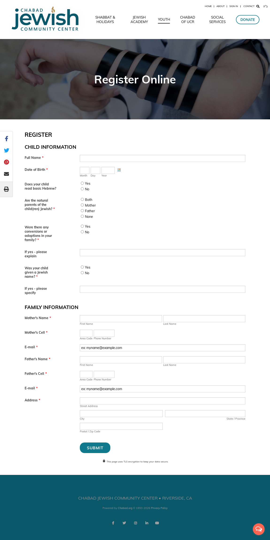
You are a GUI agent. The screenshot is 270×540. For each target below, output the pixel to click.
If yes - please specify (36, 290)
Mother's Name (38, 318)
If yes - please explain (36, 254)
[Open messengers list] (259, 529)
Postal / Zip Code (90, 431)
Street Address (89, 406)
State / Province (236, 418)
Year (104, 175)
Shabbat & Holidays (105, 19)
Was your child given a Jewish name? (36, 272)
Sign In (233, 6)
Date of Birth (36, 170)
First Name (86, 323)
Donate (247, 19)
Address (32, 400)
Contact (249, 6)
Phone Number (102, 338)
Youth (164, 19)
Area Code (86, 338)
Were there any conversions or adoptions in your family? (38, 233)
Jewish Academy (139, 19)
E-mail (31, 347)
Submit (95, 447)
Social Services (217, 19)
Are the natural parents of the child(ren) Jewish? (40, 204)
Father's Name (37, 359)
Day (93, 175)
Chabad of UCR (187, 19)
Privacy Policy (159, 508)
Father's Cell (36, 374)
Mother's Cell (36, 332)
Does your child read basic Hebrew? (40, 186)
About (220, 6)
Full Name (34, 158)
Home (208, 6)
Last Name (169, 323)
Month (83, 175)
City (82, 418)
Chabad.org (125, 508)
